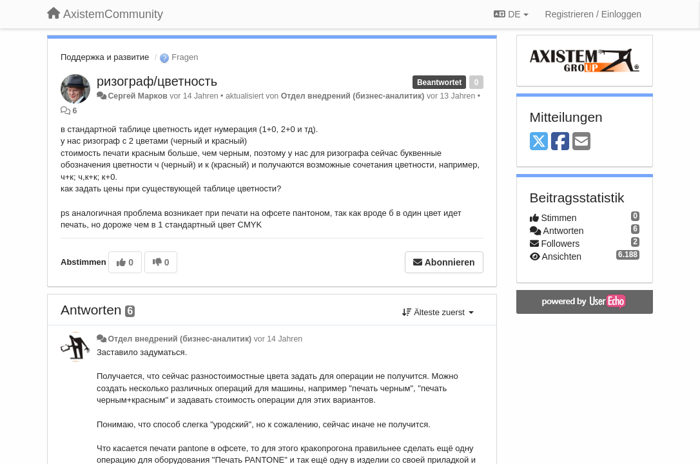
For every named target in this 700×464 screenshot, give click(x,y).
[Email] (581, 142)
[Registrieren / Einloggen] (593, 14)
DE (511, 14)
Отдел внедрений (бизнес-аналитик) (353, 96)
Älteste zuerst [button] (438, 312)
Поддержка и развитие (105, 57)
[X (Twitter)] (539, 142)
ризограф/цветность (157, 81)
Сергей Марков (137, 96)
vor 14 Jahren (278, 338)
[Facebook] (560, 142)
